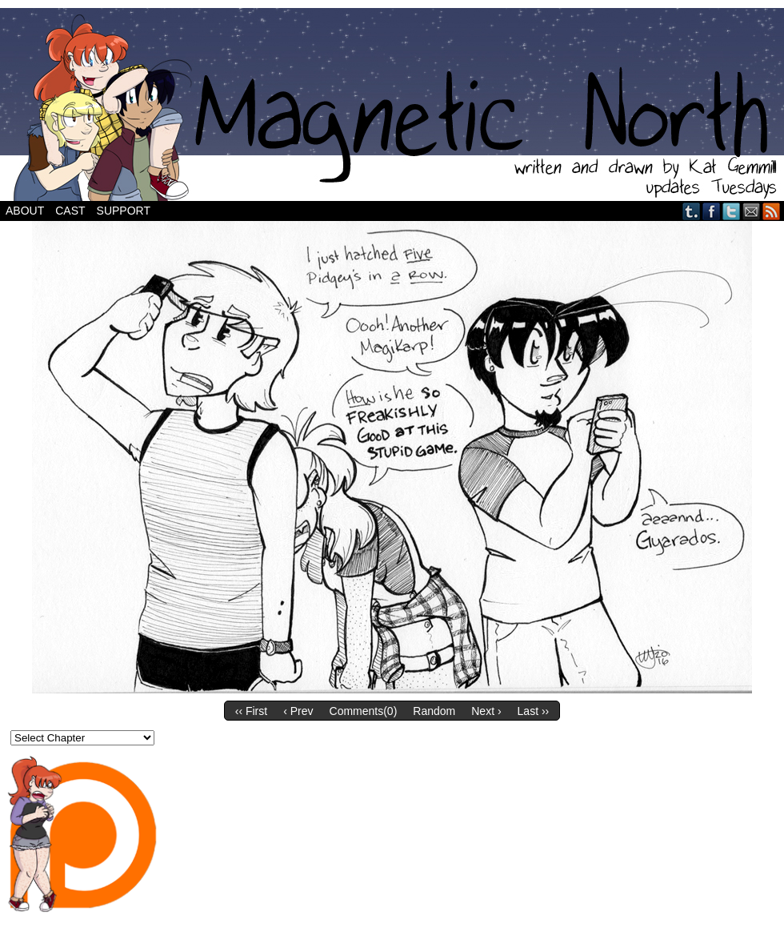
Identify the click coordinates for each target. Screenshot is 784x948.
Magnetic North (392, 104)
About (25, 210)
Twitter (732, 211)
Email (752, 211)
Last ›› (534, 711)
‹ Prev (298, 711)
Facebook (712, 211)
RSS (772, 211)
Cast (70, 210)
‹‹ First (251, 711)
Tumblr (692, 211)
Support (123, 210)
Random (434, 711)
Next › (486, 711)
